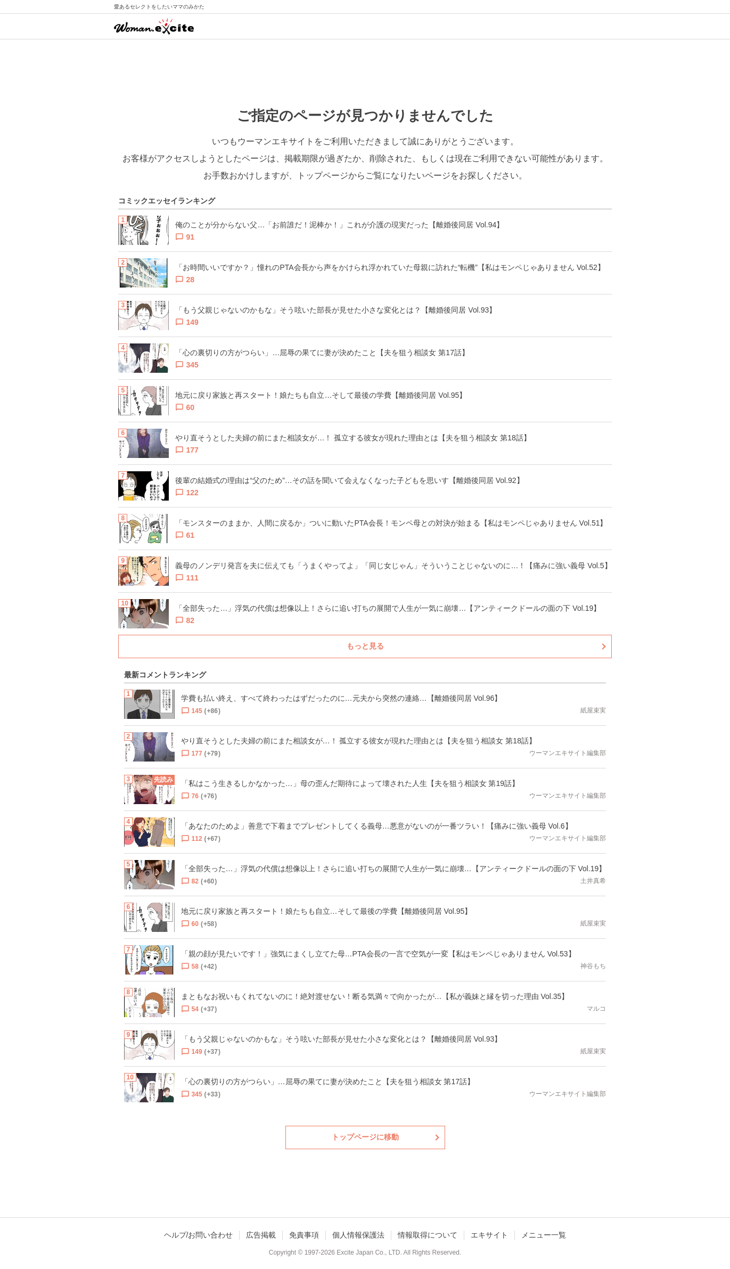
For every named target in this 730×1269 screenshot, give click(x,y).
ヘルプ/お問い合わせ (198, 1235)
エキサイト (489, 1235)
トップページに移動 (365, 1137)
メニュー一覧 (543, 1235)
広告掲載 (261, 1235)
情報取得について (427, 1235)
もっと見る (365, 646)
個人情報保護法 (358, 1235)
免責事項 (304, 1235)
